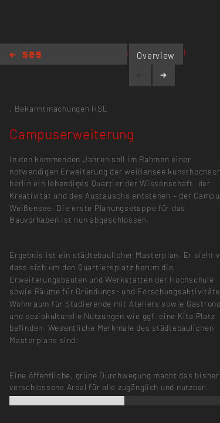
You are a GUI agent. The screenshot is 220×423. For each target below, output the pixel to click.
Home (25, 55)
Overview (156, 55)
